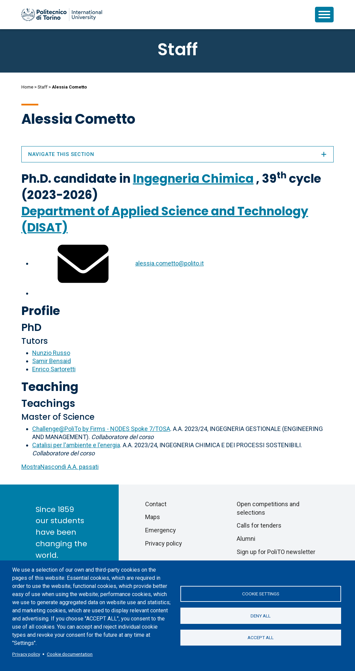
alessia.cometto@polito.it (169, 263)
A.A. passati (60, 466)
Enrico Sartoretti (54, 369)
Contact (155, 504)
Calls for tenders (259, 525)
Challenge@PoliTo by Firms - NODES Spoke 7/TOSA (101, 428)
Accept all (261, 637)
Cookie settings (260, 593)
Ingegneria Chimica (193, 178)
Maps (152, 516)
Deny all (261, 615)
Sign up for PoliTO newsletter (276, 551)
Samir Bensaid (51, 360)
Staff (42, 87)
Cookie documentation (70, 654)
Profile (40, 310)
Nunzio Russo (51, 352)
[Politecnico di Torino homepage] (61, 14)
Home (27, 87)
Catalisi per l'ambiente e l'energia (76, 445)
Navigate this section (177, 154)
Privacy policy (26, 654)
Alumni (246, 538)
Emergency (160, 530)
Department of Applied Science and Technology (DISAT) (164, 219)
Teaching (49, 386)
